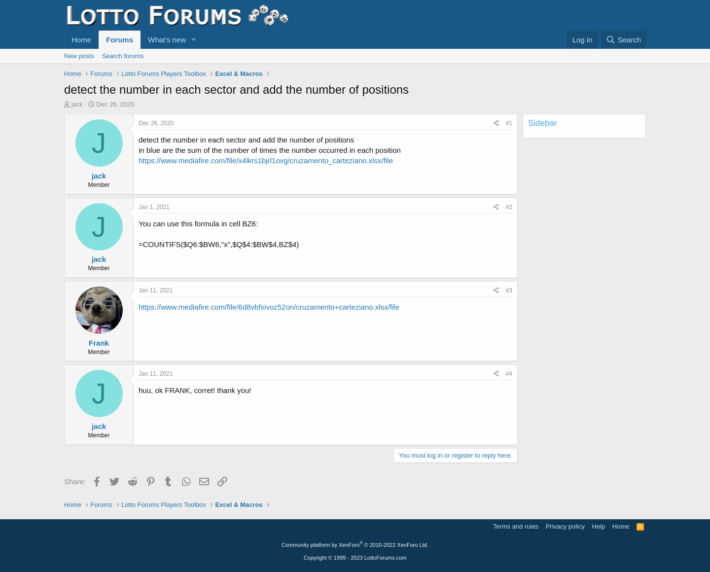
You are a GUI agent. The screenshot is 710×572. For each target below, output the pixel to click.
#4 (509, 373)
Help (598, 526)
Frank (99, 343)
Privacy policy (565, 526)
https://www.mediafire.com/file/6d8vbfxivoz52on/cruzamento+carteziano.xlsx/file (269, 307)
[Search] (623, 40)
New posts (79, 56)
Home (81, 40)
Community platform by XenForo (355, 545)
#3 (509, 290)
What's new (167, 40)
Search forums (123, 56)
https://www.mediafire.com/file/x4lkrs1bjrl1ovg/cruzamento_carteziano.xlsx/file (266, 160)
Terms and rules (515, 526)
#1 (509, 123)
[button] (194, 40)
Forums (119, 40)
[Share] (496, 123)
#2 (509, 207)
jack (77, 104)
